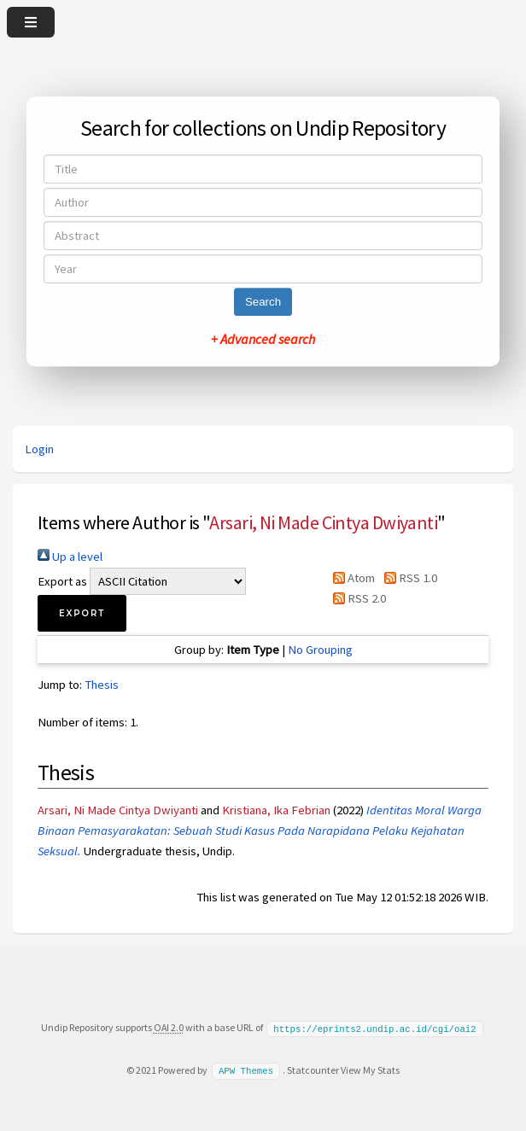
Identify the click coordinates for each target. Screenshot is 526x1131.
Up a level (70, 556)
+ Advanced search (263, 338)
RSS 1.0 (406, 578)
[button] (82, 613)
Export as (62, 581)
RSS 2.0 (356, 598)
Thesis (102, 684)
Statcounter (313, 1069)
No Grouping (320, 649)
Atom (351, 578)
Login (39, 449)
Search (263, 301)
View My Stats (370, 1069)
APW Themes (246, 1070)
